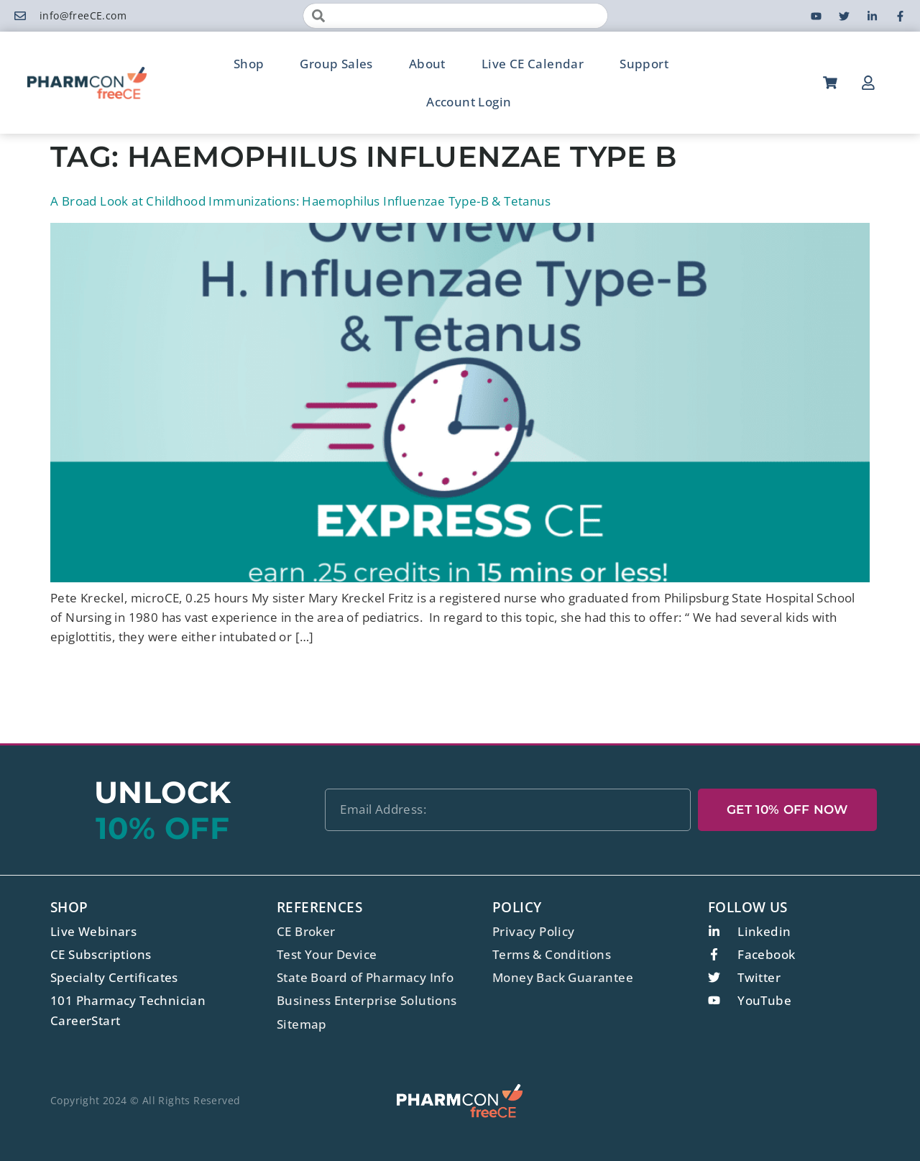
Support (644, 63)
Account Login (468, 101)
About (427, 63)
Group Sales (336, 63)
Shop (249, 63)
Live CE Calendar (533, 63)
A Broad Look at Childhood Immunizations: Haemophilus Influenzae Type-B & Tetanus (300, 201)
